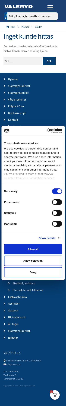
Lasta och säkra (17, 297)
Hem (13, 26)
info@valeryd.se (13, 364)
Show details (47, 238)
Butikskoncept (17, 113)
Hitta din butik (17, 317)
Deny (33, 272)
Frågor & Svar (16, 106)
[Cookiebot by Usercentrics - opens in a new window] (47, 130)
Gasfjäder (14, 303)
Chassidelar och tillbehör (28, 290)
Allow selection (33, 260)
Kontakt (13, 119)
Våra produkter (17, 99)
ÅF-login (13, 324)
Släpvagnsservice (18, 92)
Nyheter (13, 79)
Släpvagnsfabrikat (19, 86)
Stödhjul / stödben (24, 283)
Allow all (33, 249)
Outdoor (13, 310)
